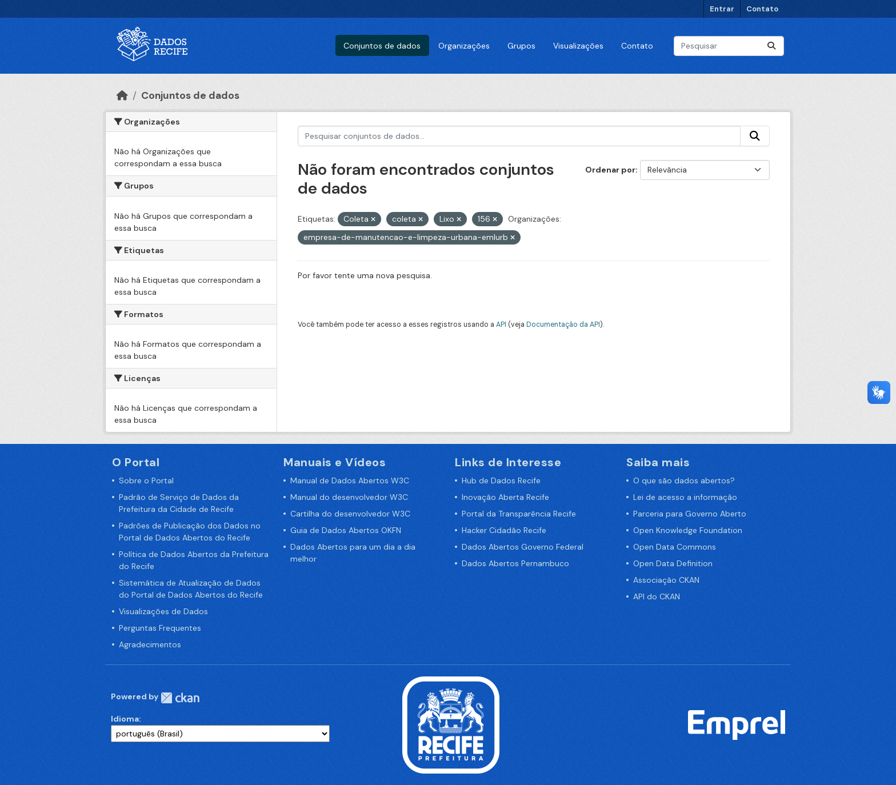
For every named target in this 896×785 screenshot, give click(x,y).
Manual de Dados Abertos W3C (349, 480)
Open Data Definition (673, 563)
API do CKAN (656, 596)
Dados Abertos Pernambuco (515, 563)
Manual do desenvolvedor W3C (349, 497)
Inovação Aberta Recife (505, 497)
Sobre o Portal (146, 480)
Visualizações (578, 46)
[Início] (122, 95)
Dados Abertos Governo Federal (522, 547)
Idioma (125, 719)
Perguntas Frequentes (160, 628)
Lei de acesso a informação (685, 497)
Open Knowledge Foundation (687, 530)
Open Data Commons (674, 547)
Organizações (464, 46)
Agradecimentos (150, 644)
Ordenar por (610, 170)
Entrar (722, 9)
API (501, 324)
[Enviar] (771, 46)
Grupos (521, 46)
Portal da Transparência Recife (519, 513)
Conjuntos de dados (382, 46)
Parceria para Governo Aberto (689, 513)
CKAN (180, 698)
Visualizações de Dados (163, 611)
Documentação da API (563, 324)
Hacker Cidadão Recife (504, 530)
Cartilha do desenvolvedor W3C (350, 513)
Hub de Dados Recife (501, 480)
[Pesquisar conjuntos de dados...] (729, 46)
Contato (762, 9)
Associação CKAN (666, 580)
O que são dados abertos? (684, 480)
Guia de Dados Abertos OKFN (345, 530)
